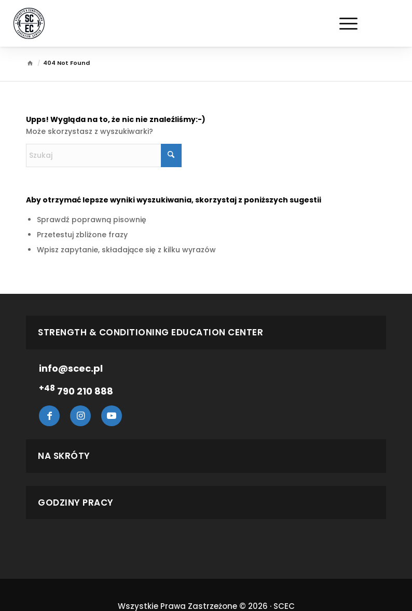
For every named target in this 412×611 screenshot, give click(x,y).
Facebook (49, 415)
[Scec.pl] (29, 23)
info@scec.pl (71, 368)
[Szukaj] (300, 23)
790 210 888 (76, 391)
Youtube (111, 415)
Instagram (80, 415)
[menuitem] (300, 23)
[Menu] (343, 23)
